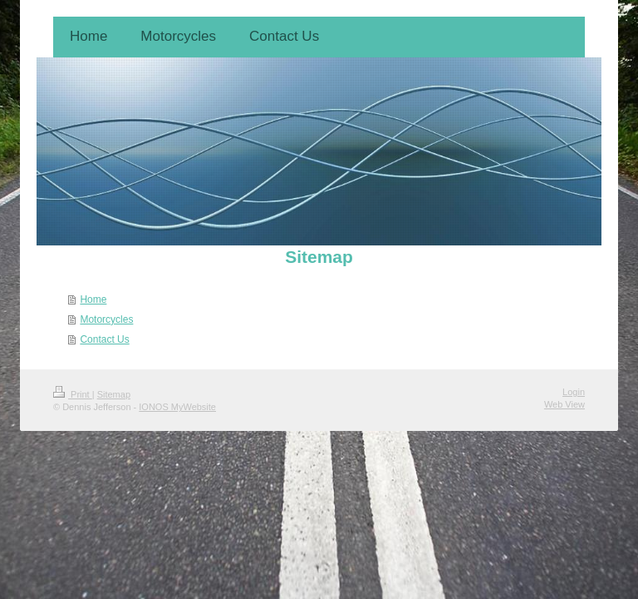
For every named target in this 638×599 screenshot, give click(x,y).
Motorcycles (106, 319)
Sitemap (113, 394)
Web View (564, 404)
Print (72, 394)
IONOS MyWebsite (177, 407)
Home (93, 299)
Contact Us (104, 339)
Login (573, 392)
